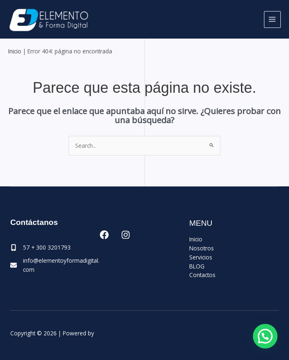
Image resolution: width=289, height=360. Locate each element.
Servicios (200, 257)
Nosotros (201, 248)
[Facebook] (104, 234)
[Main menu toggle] (272, 19)
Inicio (14, 51)
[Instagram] (125, 234)
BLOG (196, 266)
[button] (265, 336)
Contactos (202, 275)
